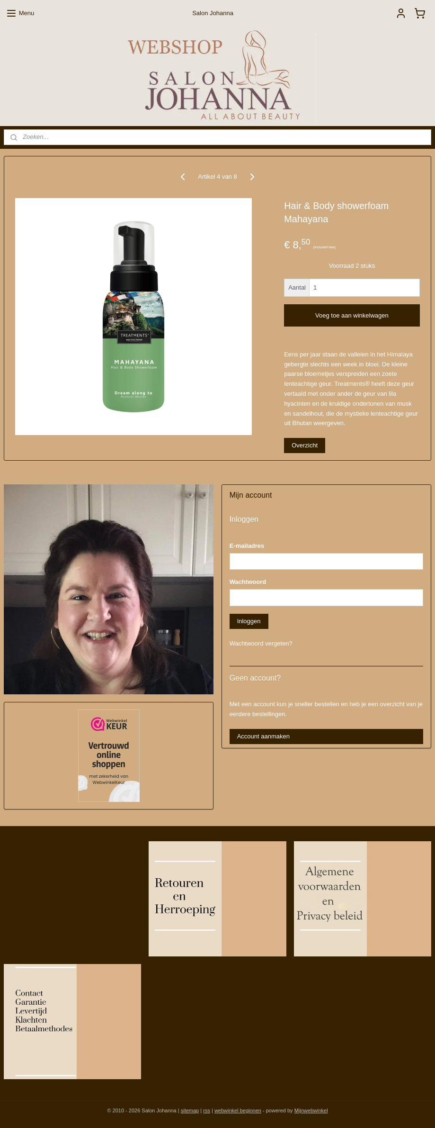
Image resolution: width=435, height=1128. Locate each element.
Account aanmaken (263, 736)
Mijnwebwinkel (311, 1110)
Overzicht (305, 445)
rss (206, 1110)
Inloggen (249, 621)
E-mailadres (247, 545)
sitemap (190, 1110)
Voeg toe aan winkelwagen (352, 314)
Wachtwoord (248, 581)
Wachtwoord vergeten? (261, 643)
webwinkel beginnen (237, 1110)
